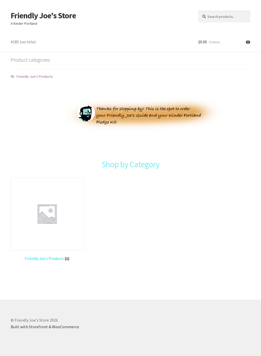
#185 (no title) (23, 41)
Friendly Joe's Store (43, 15)
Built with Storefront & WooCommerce (45, 326)
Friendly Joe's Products (35, 76)
